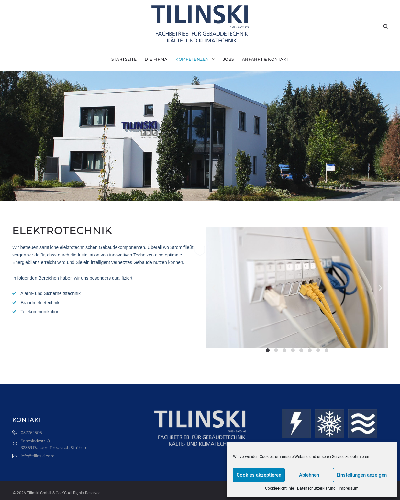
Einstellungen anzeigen (362, 475)
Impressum (349, 488)
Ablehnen (309, 475)
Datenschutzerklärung (316, 488)
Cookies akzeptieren (259, 475)
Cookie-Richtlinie (279, 488)
